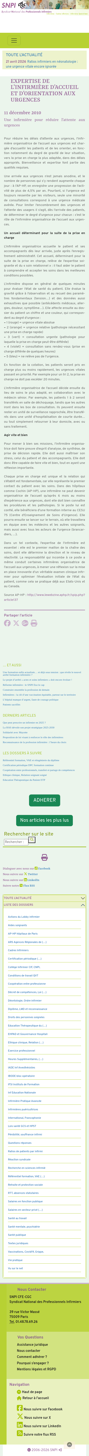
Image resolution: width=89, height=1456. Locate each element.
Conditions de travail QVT (23, 975)
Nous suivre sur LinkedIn (39, 1426)
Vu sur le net (15, 1268)
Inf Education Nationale (22, 1092)
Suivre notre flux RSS (36, 1435)
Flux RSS (27, 886)
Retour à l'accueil (33, 1398)
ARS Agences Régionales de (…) (27, 942)
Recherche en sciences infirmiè (26, 1168)
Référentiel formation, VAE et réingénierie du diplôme (31, 760)
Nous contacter (28, 1351)
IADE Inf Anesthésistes (21, 1067)
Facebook (42, 868)
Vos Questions (30, 1337)
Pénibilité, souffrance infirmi (25, 1134)
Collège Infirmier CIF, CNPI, (24, 967)
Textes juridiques (18, 1243)
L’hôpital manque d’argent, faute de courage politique (31, 699)
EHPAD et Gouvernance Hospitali (28, 1034)
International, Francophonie (24, 1118)
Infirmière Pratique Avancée (24, 1101)
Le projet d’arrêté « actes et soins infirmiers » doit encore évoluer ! (37, 679)
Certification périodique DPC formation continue (28, 765)
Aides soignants (17, 925)
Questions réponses (19, 1143)
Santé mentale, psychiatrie (24, 1227)
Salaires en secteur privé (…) (25, 1210)
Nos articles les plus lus (44, 821)
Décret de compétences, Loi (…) (27, 992)
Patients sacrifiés (11, 704)
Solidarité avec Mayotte (15, 732)
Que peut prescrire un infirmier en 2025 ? (24, 722)
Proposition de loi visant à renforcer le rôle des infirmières (33, 737)
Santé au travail (17, 1218)
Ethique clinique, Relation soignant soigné (25, 775)
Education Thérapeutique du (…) (27, 1025)
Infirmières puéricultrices (23, 1109)
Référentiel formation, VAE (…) (26, 1176)
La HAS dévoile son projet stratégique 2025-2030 (28, 727)
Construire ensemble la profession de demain (26, 689)
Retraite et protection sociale (25, 1185)
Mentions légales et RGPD (36, 1369)
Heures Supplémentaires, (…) (25, 1059)
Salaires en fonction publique (25, 1201)
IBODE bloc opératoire (21, 1076)
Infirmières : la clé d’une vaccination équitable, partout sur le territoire (39, 694)
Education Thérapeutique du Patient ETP (24, 779)
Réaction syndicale (19, 1159)
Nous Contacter (31, 1289)
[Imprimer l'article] (34, 625)
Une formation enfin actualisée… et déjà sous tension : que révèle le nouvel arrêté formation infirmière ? (42, 673)
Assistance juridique (32, 1345)
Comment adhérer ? (32, 1357)
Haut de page (29, 1392)
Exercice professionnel (21, 1051)
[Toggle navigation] (14, 40)
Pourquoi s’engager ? (33, 1363)
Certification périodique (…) (24, 959)
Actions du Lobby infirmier (24, 917)
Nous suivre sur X (34, 1418)
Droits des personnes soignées (26, 1017)
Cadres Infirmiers (18, 950)
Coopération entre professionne (27, 984)
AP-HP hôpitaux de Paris (23, 933)
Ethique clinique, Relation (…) (26, 1042)
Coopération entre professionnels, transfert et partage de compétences (39, 770)
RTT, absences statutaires (23, 1193)
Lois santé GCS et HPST (22, 1126)
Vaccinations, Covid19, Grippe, (26, 1252)
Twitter (31, 874)
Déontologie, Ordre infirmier (25, 1000)
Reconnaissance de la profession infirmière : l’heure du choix (34, 742)
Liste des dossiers (18, 905)
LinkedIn (31, 880)
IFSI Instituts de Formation (23, 1084)
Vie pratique (15, 1260)
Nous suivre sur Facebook (40, 1409)
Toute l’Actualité (18, 898)
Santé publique (17, 1235)
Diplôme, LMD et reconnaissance (27, 1009)
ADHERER (44, 800)
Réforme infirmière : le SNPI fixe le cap (23, 684)
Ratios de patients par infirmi (25, 1151)
